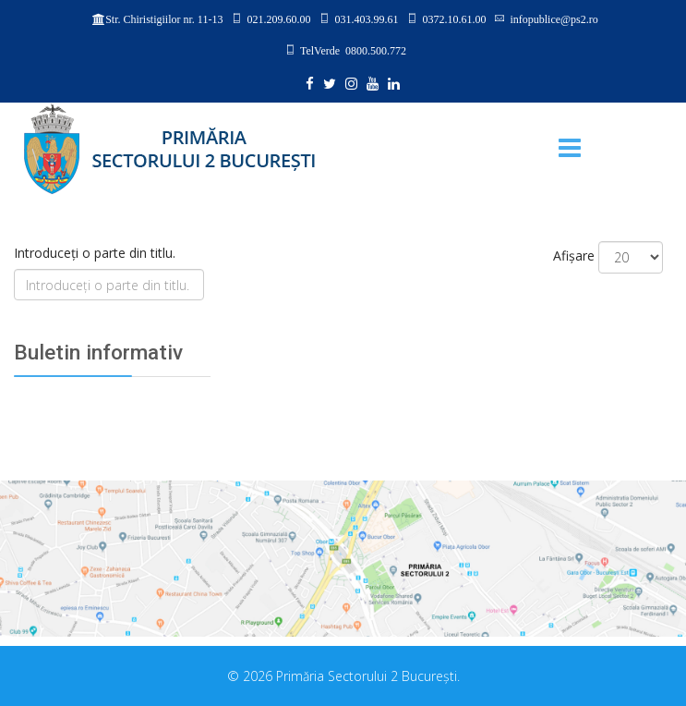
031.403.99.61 (366, 18)
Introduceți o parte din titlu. (96, 253)
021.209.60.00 (278, 18)
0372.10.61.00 (454, 18)
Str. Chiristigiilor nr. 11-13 (164, 19)
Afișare (574, 255)
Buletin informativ (98, 352)
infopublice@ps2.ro (553, 18)
